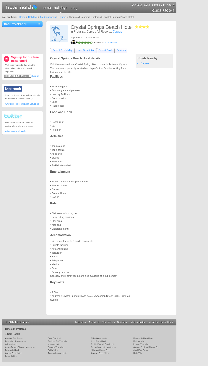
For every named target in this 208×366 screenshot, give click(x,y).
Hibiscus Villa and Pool (100, 350)
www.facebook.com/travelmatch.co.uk (22, 104)
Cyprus (62, 17)
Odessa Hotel (11, 344)
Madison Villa (138, 341)
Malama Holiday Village (143, 338)
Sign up (35, 76)
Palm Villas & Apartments (15, 341)
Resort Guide (106, 50)
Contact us (108, 322)
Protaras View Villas (56, 347)
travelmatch (22, 7)
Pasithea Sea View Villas (58, 341)
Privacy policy (137, 322)
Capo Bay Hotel (54, 338)
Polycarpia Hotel (12, 350)
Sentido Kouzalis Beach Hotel (103, 344)
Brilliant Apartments (99, 338)
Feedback (80, 322)
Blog (73, 8)
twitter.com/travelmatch (15, 131)
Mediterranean (48, 17)
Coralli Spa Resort (140, 350)
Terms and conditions (160, 322)
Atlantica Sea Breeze (13, 338)
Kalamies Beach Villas (100, 353)
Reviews (121, 50)
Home (46, 8)
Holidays (60, 8)
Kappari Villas (11, 356)
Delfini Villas (53, 350)
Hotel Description (86, 50)
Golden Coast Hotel (13, 353)
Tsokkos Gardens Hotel (57, 353)
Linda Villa (137, 353)
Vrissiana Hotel (54, 344)
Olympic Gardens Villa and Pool (146, 347)
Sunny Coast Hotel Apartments (103, 347)
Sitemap (122, 322)
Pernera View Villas (141, 344)
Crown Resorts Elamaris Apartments (20, 347)
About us (94, 322)
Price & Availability (62, 50)
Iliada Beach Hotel (98, 341)
